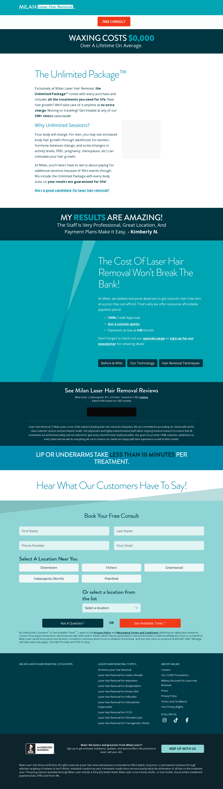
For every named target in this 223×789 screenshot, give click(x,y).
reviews (143, 397)
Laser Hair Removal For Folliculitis (117, 696)
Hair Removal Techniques (181, 363)
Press (164, 690)
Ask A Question (73, 623)
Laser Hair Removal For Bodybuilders (119, 685)
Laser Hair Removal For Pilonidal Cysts (120, 716)
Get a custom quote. (124, 324)
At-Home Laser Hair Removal (114, 669)
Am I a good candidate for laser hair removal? (71, 190)
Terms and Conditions (174, 700)
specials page (154, 338)
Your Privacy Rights (172, 706)
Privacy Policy (102, 632)
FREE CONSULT (114, 21)
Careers (166, 669)
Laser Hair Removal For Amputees (118, 680)
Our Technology (143, 363)
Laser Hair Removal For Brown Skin (118, 690)
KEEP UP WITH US (182, 747)
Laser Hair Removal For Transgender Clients (124, 721)
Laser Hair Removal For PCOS (115, 711)
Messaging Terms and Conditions (137, 632)
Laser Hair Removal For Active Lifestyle (120, 674)
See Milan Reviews (111, 390)
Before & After (112, 363)
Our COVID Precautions (175, 674)
